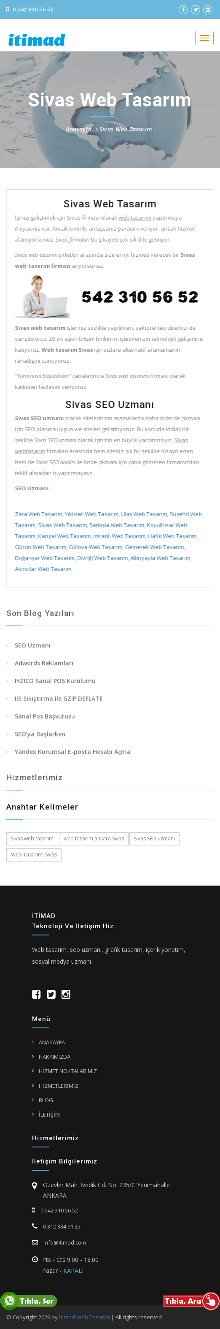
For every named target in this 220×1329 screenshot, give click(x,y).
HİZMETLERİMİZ (58, 1086)
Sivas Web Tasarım (125, 129)
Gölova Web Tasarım (94, 547)
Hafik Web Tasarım (171, 536)
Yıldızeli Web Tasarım (91, 514)
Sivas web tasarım (32, 838)
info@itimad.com (59, 1242)
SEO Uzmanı (33, 649)
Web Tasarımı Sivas (34, 854)
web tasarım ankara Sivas (94, 838)
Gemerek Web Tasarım (153, 547)
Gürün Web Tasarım (39, 547)
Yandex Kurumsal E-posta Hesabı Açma (73, 756)
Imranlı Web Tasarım (118, 536)
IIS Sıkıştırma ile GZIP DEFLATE (59, 702)
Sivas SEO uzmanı (154, 838)
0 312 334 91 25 (56, 1226)
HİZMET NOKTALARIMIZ (68, 1071)
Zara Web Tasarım (37, 514)
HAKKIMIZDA (54, 1056)
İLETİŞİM (49, 1114)
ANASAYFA (52, 1042)
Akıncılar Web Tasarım (42, 569)
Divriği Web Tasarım (101, 558)
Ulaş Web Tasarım (143, 514)
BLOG (46, 1100)
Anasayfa (78, 129)
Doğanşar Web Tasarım (44, 558)
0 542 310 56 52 (30, 9)
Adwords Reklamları (44, 667)
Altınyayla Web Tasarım (159, 558)
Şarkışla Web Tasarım (116, 525)
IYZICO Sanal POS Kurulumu (55, 685)
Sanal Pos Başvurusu (45, 720)
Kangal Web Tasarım (63, 536)
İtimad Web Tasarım (84, 1317)
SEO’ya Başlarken (40, 738)
